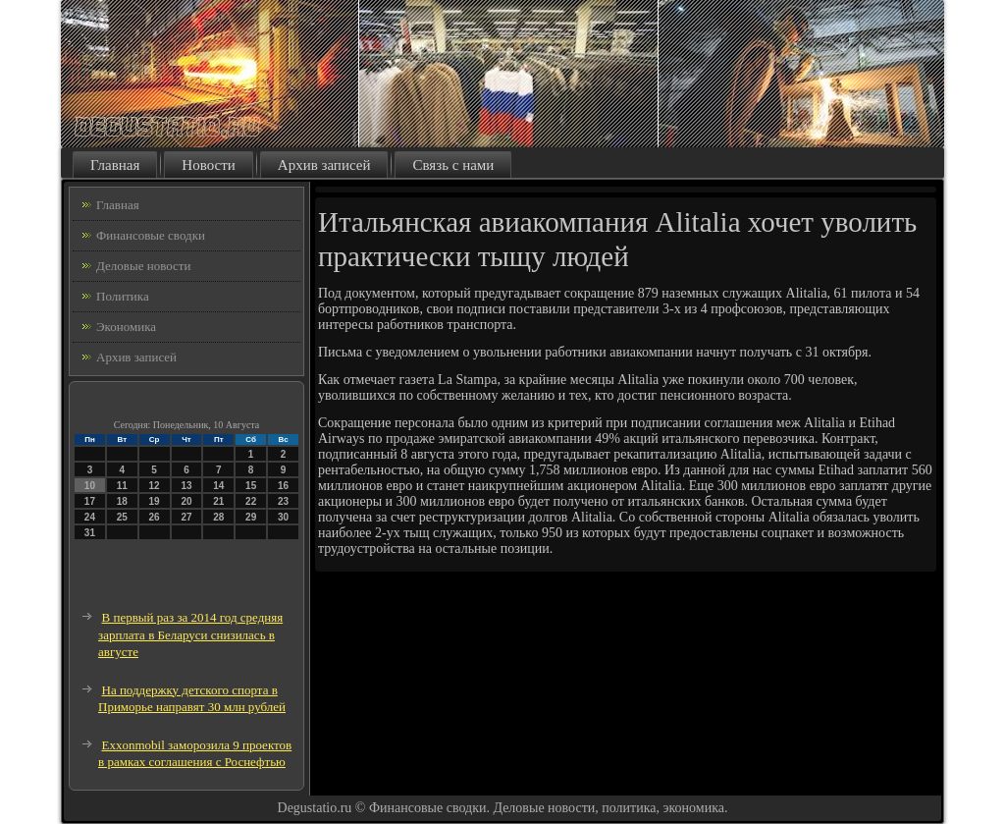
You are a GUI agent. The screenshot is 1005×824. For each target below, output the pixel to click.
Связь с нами (453, 165)
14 (218, 485)
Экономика (126, 326)
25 (122, 517)
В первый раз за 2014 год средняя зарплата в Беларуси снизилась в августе (190, 634)
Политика (122, 296)
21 (218, 501)
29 (250, 517)
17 (89, 501)
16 (283, 485)
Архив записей (324, 165)
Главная (114, 165)
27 (186, 517)
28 (218, 517)
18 (122, 501)
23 (283, 501)
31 (89, 532)
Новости (208, 165)
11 (122, 485)
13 (186, 485)
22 (250, 501)
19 (154, 501)
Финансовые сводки (150, 235)
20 (186, 501)
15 (250, 485)
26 (154, 517)
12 (154, 485)
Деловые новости (143, 265)
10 (89, 485)
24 (89, 517)
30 (283, 517)
